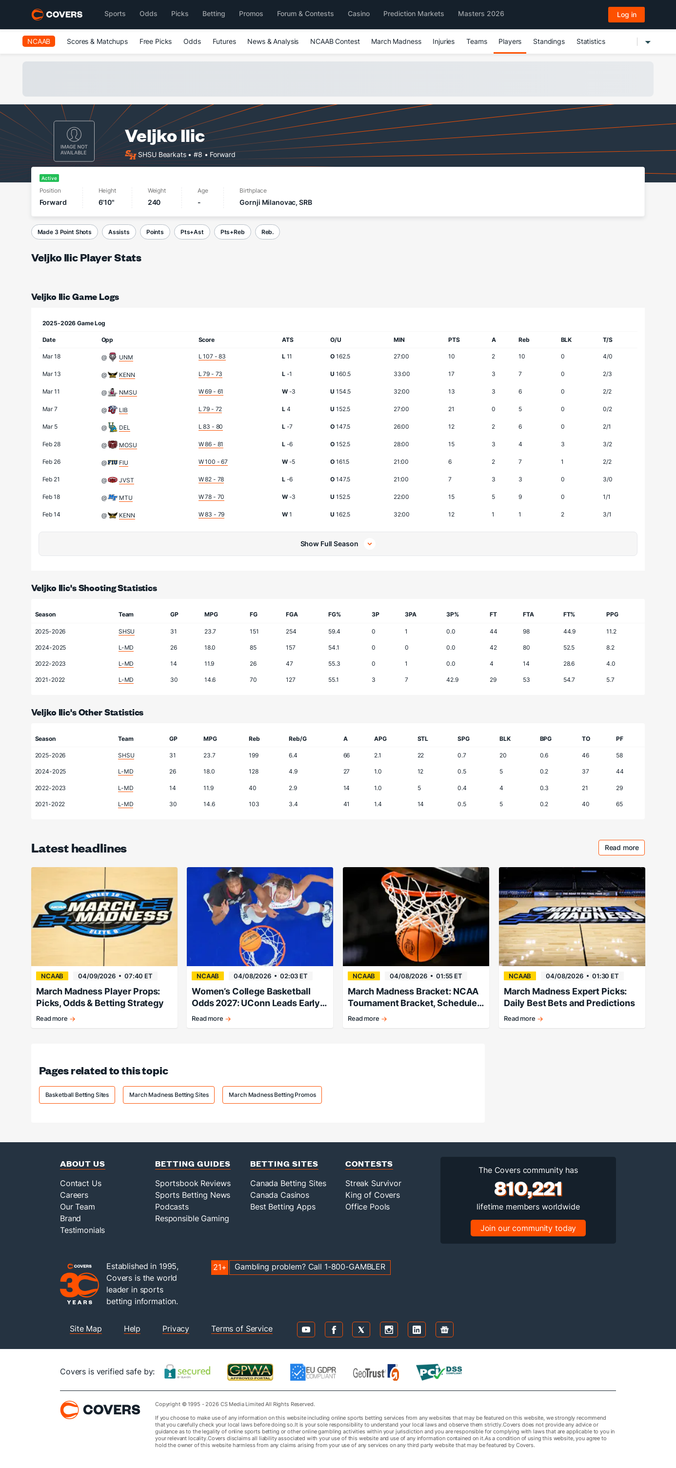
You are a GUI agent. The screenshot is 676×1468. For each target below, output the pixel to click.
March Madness (396, 41)
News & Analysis (272, 41)
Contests (369, 1163)
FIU (123, 462)
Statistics (591, 41)
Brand (70, 1218)
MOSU (128, 445)
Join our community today (528, 1228)
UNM (126, 357)
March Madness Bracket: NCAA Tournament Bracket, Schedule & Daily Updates (413, 997)
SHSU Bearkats (162, 154)
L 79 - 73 (211, 373)
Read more (625, 848)
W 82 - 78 (211, 479)
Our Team (77, 1206)
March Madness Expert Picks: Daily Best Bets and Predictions (569, 997)
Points (155, 232)
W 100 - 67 (213, 461)
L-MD (126, 647)
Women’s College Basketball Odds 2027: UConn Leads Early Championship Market (256, 997)
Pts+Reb (232, 232)
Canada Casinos (279, 1195)
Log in (626, 14)
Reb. (267, 232)
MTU (126, 497)
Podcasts (172, 1206)
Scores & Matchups (97, 41)
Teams (476, 41)
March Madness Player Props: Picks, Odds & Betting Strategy (100, 997)
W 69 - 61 (211, 391)
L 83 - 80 (211, 426)
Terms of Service (242, 1328)
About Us (82, 1163)
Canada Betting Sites (288, 1183)
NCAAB (38, 41)
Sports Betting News (192, 1195)
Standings (549, 41)
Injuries (444, 41)
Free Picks (155, 41)
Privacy (175, 1328)
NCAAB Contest (334, 41)
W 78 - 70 (212, 496)
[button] (338, 544)
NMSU (128, 392)
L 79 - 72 (210, 409)
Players (509, 41)
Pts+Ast (192, 232)
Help (132, 1328)
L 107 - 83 (212, 356)
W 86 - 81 (211, 444)
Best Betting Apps (283, 1206)
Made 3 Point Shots (65, 232)
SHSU (127, 631)
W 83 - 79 (212, 514)
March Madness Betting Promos (272, 1094)
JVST (126, 480)
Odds (191, 41)
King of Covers (372, 1195)
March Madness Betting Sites (168, 1094)
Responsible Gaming (192, 1218)
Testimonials (82, 1230)
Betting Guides (193, 1163)
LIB (123, 410)
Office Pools (367, 1206)
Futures (224, 41)
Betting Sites (284, 1163)
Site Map (86, 1328)
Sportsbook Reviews (192, 1183)
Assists (119, 232)
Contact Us (80, 1183)
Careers (74, 1195)
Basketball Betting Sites (77, 1094)
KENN (127, 374)
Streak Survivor (373, 1183)
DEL (124, 427)
